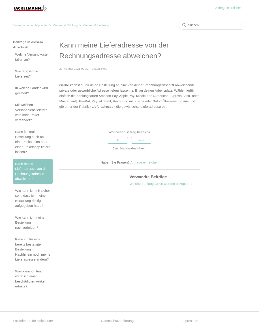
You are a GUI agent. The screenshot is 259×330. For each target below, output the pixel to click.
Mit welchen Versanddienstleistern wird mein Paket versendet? (31, 112)
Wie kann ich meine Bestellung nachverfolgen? (30, 222)
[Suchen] (212, 25)
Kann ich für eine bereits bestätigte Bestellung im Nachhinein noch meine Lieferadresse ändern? (32, 249)
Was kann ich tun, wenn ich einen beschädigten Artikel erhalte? (30, 278)
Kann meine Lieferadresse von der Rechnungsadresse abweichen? (31, 171)
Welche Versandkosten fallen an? (32, 56)
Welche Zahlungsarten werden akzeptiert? (161, 183)
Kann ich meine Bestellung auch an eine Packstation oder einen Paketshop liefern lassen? (32, 142)
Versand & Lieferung (96, 25)
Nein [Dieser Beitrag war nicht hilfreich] (141, 140)
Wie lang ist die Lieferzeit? (26, 73)
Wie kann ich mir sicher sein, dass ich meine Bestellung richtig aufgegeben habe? (32, 198)
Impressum (190, 321)
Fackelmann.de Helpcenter (31, 25)
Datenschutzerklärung (117, 321)
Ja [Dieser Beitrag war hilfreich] (117, 140)
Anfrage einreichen (228, 8)
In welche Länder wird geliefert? (31, 90)
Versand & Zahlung (65, 25)
